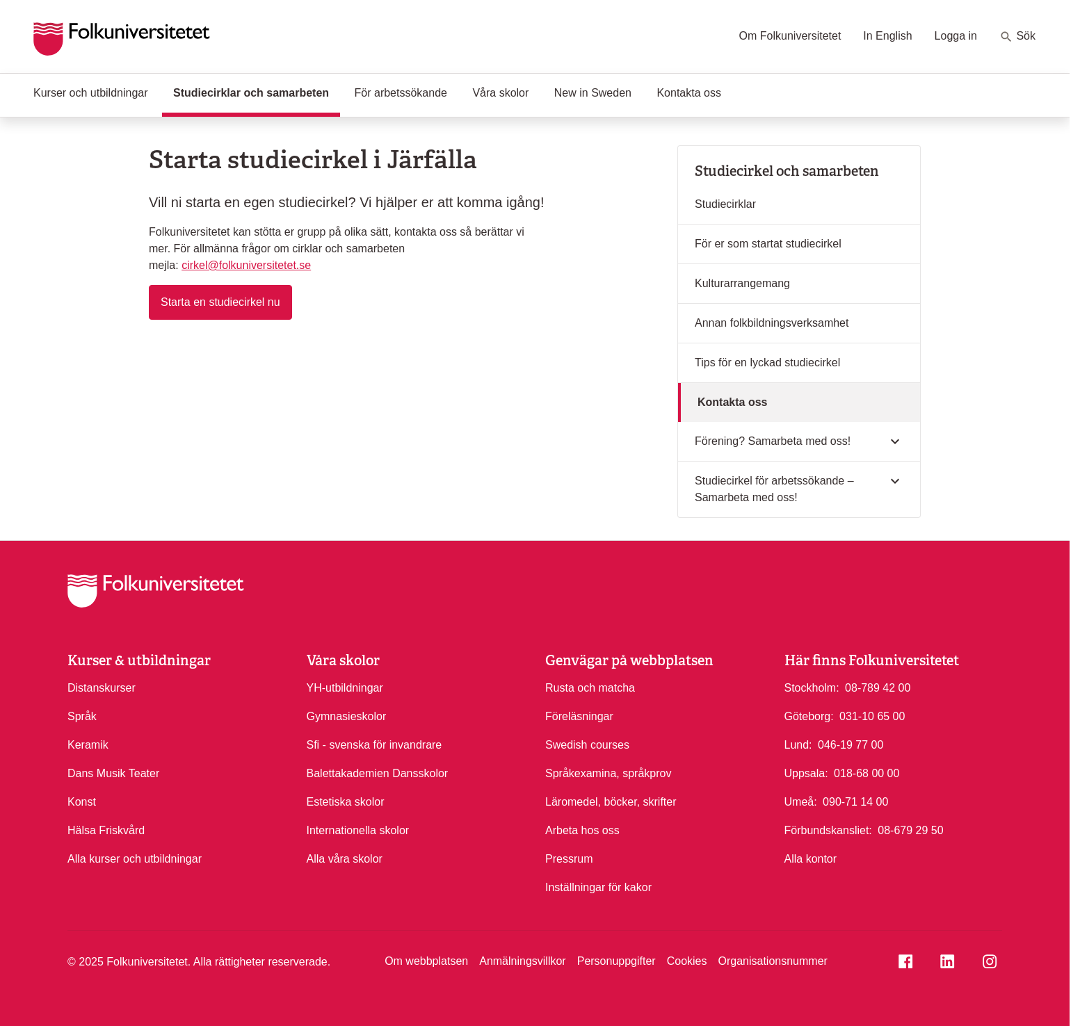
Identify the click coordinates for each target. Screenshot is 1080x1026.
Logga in (956, 36)
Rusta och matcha (590, 688)
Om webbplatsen (426, 961)
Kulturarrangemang (742, 283)
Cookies (687, 961)
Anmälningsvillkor (522, 961)
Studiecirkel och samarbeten (787, 171)
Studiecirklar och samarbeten (256, 92)
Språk (82, 716)
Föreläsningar (579, 716)
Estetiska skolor (346, 802)
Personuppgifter (616, 961)
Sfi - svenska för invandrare (374, 745)
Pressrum (569, 859)
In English (887, 36)
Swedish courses (587, 745)
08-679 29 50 (910, 829)
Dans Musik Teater (113, 773)
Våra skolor (500, 93)
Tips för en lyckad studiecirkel (767, 362)
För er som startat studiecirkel (768, 244)
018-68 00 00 (866, 772)
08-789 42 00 (877, 687)
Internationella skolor (358, 830)
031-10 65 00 (872, 715)
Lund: (798, 745)
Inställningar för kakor (598, 887)
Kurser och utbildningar (90, 93)
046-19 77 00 (850, 744)
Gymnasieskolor (347, 716)
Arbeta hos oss (582, 830)
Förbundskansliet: (828, 830)
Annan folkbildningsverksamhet (771, 323)
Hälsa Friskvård (106, 830)
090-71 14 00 (855, 801)
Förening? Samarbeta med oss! (773, 441)
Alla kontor (810, 859)
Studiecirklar (725, 204)
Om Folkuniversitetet (790, 36)
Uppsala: (806, 773)
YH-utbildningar (345, 688)
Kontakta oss (688, 93)
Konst (81, 802)
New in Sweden (592, 93)
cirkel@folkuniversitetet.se (246, 265)
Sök (1017, 37)
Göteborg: (809, 716)
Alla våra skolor (344, 859)
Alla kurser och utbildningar (134, 859)
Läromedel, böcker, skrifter (611, 802)
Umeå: (800, 802)
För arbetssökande (401, 93)
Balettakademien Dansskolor (378, 773)
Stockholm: (811, 688)
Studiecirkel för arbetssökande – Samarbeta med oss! (774, 489)
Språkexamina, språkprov (608, 773)
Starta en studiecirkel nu (226, 301)
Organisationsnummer (772, 961)
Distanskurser (101, 688)
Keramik (87, 745)
